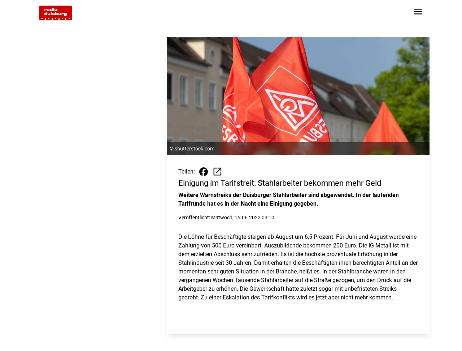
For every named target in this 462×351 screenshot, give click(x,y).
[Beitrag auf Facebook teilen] (203, 171)
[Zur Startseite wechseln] (55, 13)
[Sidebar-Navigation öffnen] (418, 13)
